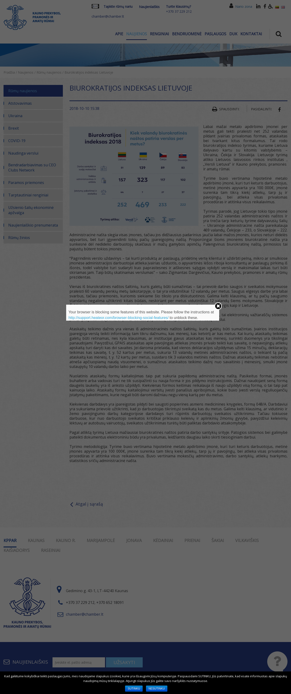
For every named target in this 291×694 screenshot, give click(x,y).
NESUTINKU (157, 688)
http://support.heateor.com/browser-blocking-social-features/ (119, 318)
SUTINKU (134, 688)
